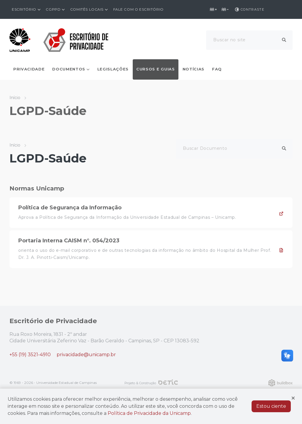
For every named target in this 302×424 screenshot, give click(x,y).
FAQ (217, 69)
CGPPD (53, 9)
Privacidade (29, 69)
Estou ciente (271, 406)
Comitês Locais (87, 9)
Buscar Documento (205, 148)
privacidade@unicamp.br (86, 354)
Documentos (68, 69)
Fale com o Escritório (138, 9)
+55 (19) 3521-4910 (30, 354)
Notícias (193, 69)
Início (14, 97)
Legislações (113, 69)
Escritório (24, 9)
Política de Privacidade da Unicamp (149, 413)
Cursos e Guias (155, 69)
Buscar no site (229, 39)
